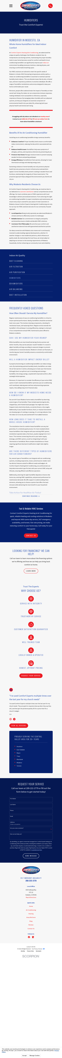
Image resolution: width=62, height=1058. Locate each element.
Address (12, 822)
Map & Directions (31, 897)
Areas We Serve (31, 917)
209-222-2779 (31, 880)
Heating (31, 914)
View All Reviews (18, 726)
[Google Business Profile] (33, 937)
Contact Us (31, 536)
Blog (30, 921)
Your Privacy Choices (38, 949)
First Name (13, 798)
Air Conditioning (31, 910)
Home (31, 906)
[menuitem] (31, 261)
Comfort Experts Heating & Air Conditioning (24, 52)
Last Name (13, 804)
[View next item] (14, 719)
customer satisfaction (27, 191)
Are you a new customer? (17, 828)
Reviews (30, 925)
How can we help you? (16, 834)
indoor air (46, 63)
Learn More (31, 571)
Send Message (31, 856)
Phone (12, 810)
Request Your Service (31, 676)
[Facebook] (29, 937)
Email (11, 816)
